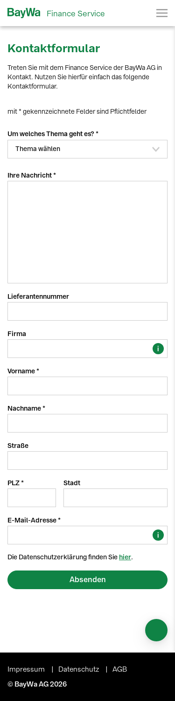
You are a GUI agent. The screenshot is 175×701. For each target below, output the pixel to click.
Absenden (88, 579)
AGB (119, 669)
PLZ (14, 483)
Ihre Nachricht (30, 175)
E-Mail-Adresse (32, 520)
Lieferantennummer (38, 297)
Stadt (71, 483)
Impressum (27, 669)
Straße (17, 446)
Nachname (24, 408)
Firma (16, 334)
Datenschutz (79, 669)
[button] (87, 149)
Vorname (21, 371)
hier (125, 557)
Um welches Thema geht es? (51, 134)
